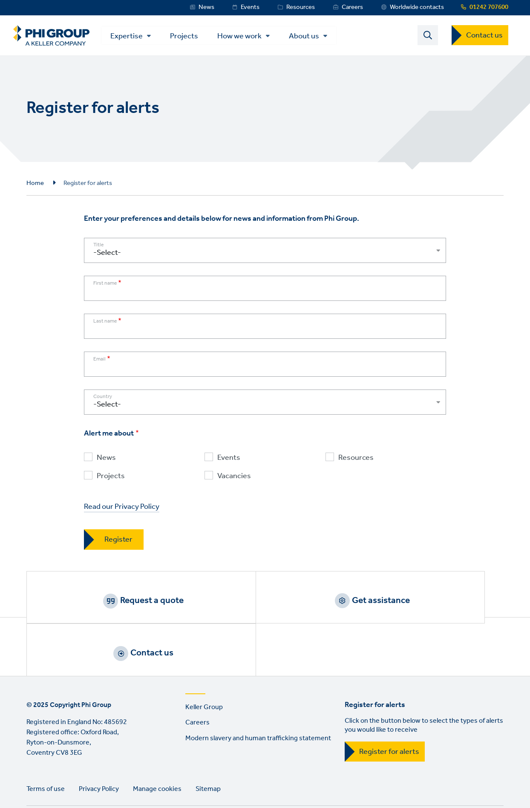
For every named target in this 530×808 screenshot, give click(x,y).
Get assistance (276, 602)
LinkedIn (34, 780)
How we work (248, 37)
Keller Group (204, 663)
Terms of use (45, 745)
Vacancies (234, 478)
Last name (105, 324)
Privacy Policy (99, 745)
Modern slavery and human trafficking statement (258, 694)
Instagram (83, 780)
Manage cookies (157, 745)
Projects (193, 36)
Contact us (484, 36)
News (206, 7)
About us (313, 37)
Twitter (59, 780)
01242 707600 (489, 7)
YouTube (107, 780)
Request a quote (117, 602)
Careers (352, 7)
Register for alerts (389, 708)
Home (35, 185)
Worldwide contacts (417, 7)
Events (250, 7)
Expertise (135, 37)
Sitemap (208, 745)
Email (99, 362)
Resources (300, 7)
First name (105, 286)
